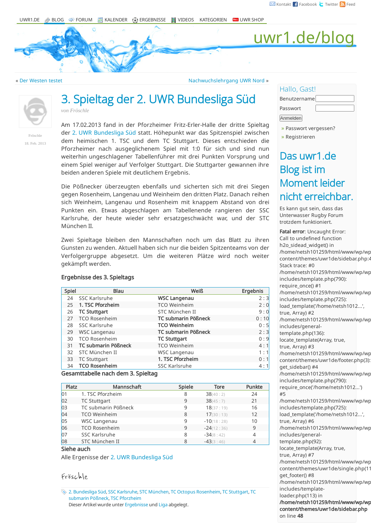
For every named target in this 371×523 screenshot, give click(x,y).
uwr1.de (29, 20)
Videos (186, 20)
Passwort (290, 108)
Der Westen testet (41, 80)
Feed (350, 4)
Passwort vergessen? (310, 128)
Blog (58, 20)
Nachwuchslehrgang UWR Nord (227, 80)
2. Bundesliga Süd (87, 491)
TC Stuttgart (235, 491)
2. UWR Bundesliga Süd (104, 132)
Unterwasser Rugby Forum (311, 215)
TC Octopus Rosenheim (195, 491)
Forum (84, 20)
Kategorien (213, 20)
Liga (163, 504)
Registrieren (300, 136)
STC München (154, 491)
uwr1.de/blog (304, 37)
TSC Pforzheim (126, 498)
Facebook (308, 4)
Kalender (116, 20)
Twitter (331, 4)
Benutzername (297, 98)
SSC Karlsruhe (122, 491)
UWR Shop (248, 20)
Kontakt (283, 4)
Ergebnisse (152, 20)
